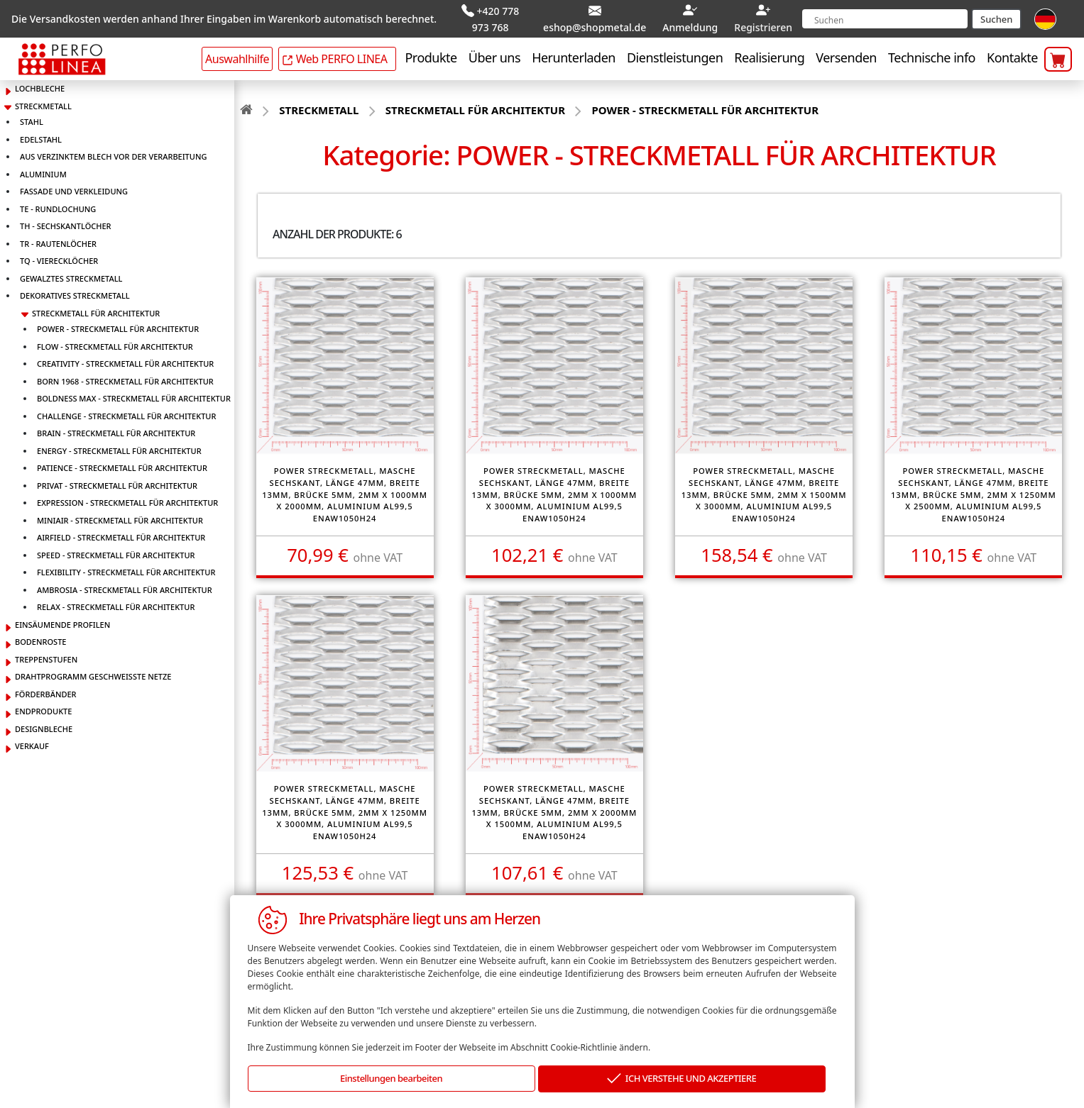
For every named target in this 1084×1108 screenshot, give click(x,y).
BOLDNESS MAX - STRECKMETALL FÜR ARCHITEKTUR (134, 395)
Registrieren (763, 26)
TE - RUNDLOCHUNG (58, 206)
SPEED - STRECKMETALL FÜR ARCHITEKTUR (116, 552)
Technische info (931, 54)
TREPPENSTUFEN (46, 656)
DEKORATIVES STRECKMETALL (75, 292)
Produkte (430, 54)
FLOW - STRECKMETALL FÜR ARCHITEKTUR (115, 343)
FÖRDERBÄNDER (46, 691)
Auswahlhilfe (237, 56)
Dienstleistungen (675, 54)
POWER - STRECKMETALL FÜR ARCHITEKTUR (118, 326)
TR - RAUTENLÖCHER (58, 241)
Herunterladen (573, 54)
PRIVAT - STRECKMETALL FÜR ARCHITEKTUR (117, 482)
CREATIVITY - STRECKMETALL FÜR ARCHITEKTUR (125, 360)
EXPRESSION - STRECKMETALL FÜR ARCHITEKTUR (127, 499)
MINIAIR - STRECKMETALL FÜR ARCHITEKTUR (120, 517)
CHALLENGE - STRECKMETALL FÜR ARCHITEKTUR (126, 413)
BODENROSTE (40, 638)
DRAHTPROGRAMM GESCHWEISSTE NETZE (93, 673)
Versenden (846, 54)
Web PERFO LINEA (334, 56)
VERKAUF (32, 743)
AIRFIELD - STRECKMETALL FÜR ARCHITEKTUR (121, 534)
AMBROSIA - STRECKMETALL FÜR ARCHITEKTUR (124, 587)
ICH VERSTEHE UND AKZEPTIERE (681, 1079)
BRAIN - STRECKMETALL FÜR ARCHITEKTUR (116, 430)
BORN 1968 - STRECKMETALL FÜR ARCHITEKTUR (125, 378)
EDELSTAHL (41, 136)
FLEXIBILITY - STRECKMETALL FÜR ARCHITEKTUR (126, 569)
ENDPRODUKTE (43, 708)
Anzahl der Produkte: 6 (337, 231)
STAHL (31, 118)
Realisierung (769, 54)
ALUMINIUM (43, 171)
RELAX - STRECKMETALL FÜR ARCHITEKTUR (116, 604)
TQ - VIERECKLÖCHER (59, 258)
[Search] (885, 17)
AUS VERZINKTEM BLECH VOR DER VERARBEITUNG (113, 153)
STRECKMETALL (43, 103)
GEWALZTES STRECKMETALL (71, 275)
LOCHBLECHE (40, 85)
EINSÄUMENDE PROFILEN (62, 621)
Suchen (996, 17)
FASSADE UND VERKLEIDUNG (74, 188)
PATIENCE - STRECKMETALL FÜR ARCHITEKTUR (122, 465)
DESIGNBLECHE (43, 726)
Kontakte (1012, 54)
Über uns (494, 54)
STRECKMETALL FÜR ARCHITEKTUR (96, 310)
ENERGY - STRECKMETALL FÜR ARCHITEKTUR (119, 448)
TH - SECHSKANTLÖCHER (65, 223)
